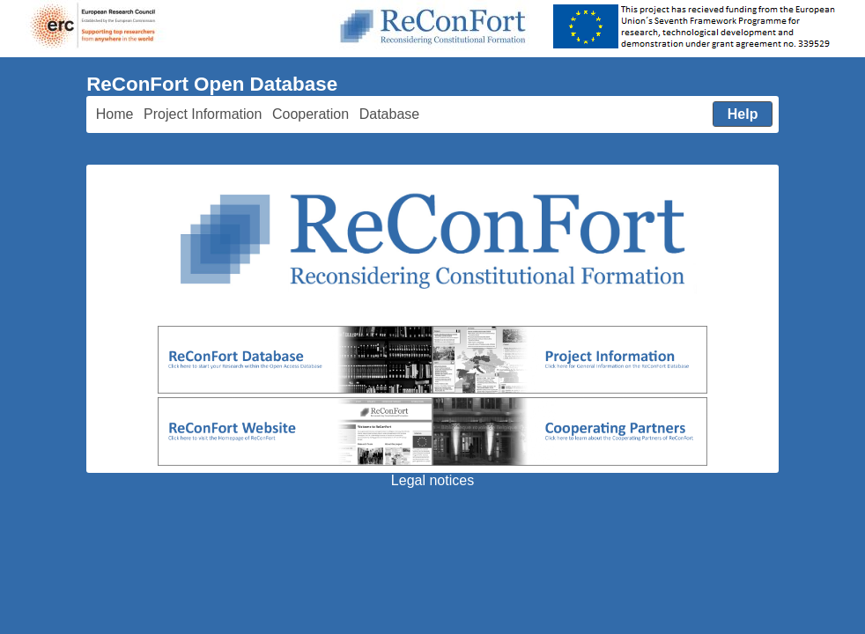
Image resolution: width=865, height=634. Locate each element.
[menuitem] (114, 115)
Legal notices (432, 480)
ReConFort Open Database (211, 84)
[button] (743, 114)
